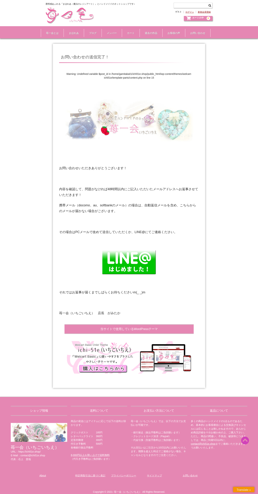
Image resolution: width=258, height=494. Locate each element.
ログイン (189, 12)
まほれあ (72, 30)
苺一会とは (51, 30)
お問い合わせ (196, 30)
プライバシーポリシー (123, 471)
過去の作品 (149, 30)
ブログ (91, 30)
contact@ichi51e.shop (203, 439)
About (42, 471)
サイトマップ (154, 471)
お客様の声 (172, 30)
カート (129, 30)
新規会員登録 (204, 12)
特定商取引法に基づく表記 (90, 471)
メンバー (110, 30)
